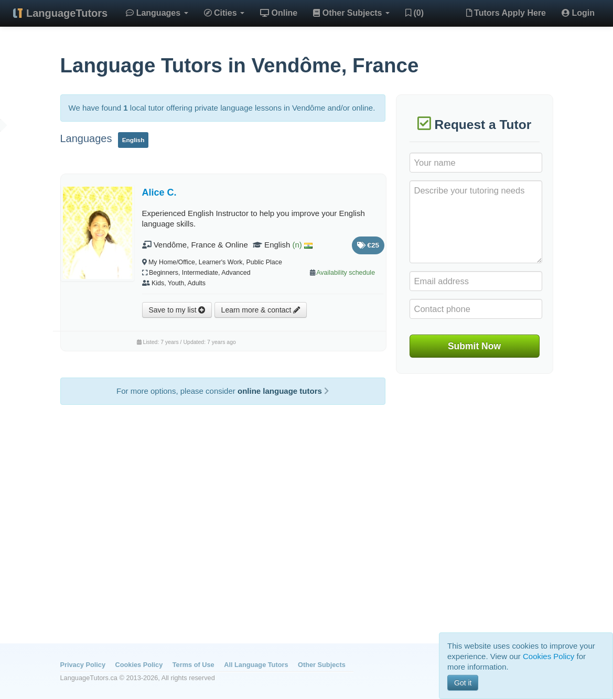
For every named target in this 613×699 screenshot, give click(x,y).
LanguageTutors (66, 13)
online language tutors (283, 390)
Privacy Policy (82, 665)
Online (278, 12)
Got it (462, 683)
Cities (224, 12)
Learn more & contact (260, 310)
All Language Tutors (256, 665)
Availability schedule (345, 272)
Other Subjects (351, 12)
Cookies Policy (139, 665)
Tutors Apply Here (506, 12)
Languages (157, 12)
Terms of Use (193, 665)
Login (578, 12)
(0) (414, 12)
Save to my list (177, 310)
